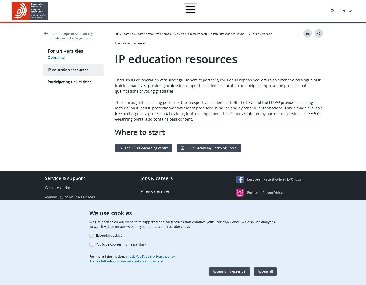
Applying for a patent (171, 11)
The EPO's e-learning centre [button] (147, 148)
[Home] (30, 11)
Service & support (65, 178)
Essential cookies (109, 235)
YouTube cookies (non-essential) (121, 244)
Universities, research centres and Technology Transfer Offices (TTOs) (192, 33)
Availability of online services (70, 197)
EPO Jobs (294, 179)
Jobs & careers (157, 178)
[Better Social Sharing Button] (319, 33)
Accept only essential (229, 271)
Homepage (102, 11)
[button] (48, 11)
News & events (233, 11)
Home (117, 34)
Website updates (59, 187)
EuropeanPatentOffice (265, 192)
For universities (260, 33)
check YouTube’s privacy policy (150, 256)
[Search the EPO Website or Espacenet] (332, 11)
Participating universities (70, 81)
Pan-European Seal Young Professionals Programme (71, 35)
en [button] (343, 11)
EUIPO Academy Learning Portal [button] (212, 148)
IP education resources (68, 69)
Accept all (265, 271)
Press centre (155, 191)
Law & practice (204, 11)
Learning (259, 11)
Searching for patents (133, 11)
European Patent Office (266, 179)
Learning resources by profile (154, 33)
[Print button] (307, 33)
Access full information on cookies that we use (126, 261)
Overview (56, 57)
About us (280, 11)
